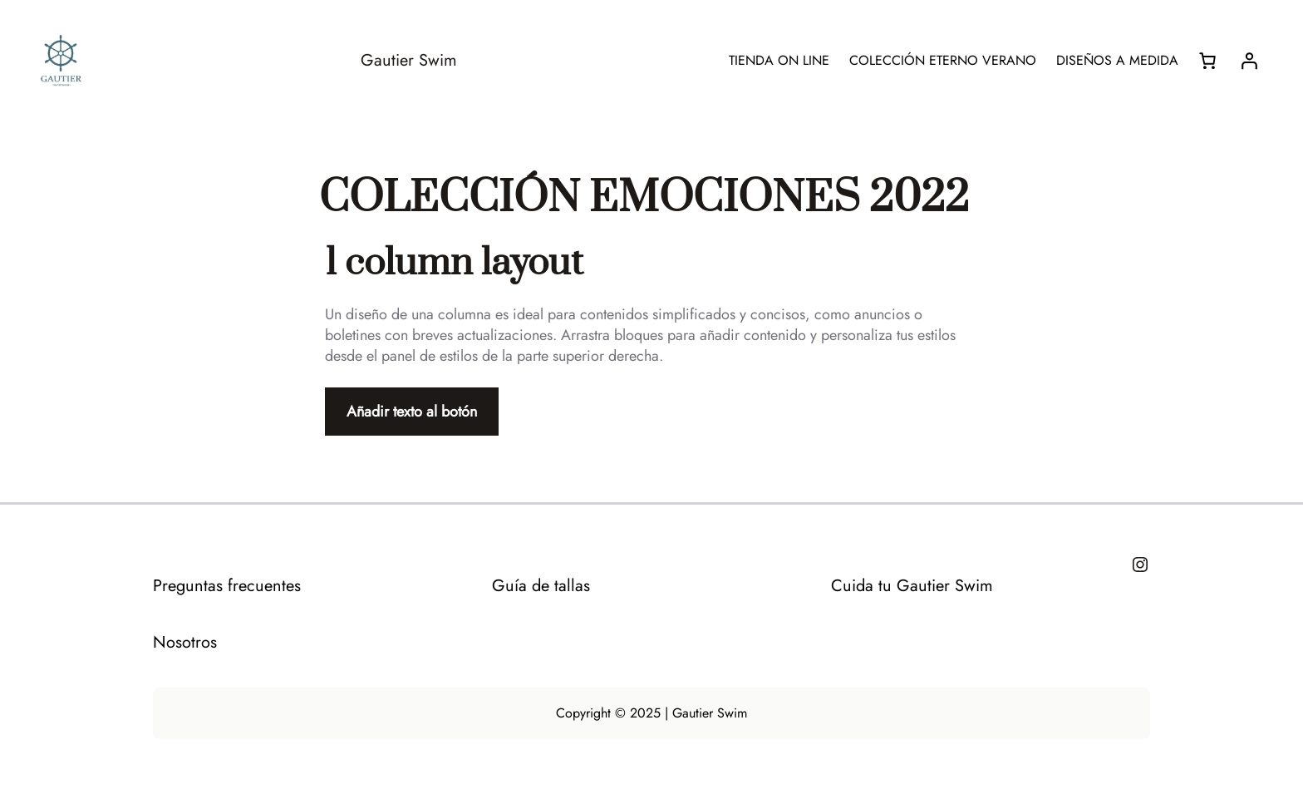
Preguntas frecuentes (227, 586)
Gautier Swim (409, 60)
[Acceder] (1249, 60)
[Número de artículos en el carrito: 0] (1207, 60)
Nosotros (185, 642)
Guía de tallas (541, 586)
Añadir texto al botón (412, 411)
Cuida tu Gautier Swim (912, 586)
